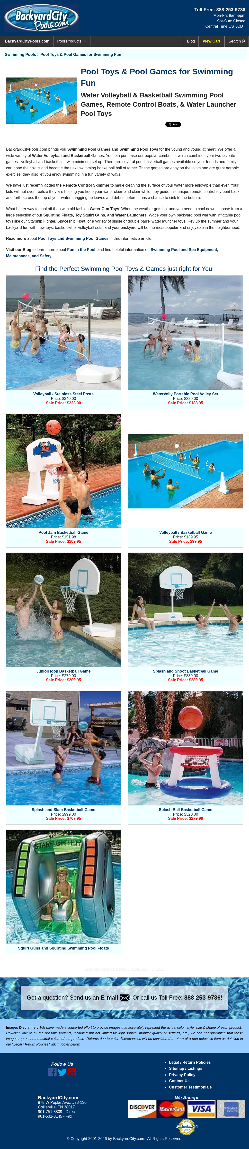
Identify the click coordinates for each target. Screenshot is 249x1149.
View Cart (211, 41)
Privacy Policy (182, 1075)
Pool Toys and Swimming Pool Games (73, 238)
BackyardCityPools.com (27, 41)
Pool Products (69, 41)
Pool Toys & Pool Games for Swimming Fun (80, 54)
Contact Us (179, 1081)
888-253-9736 (230, 9)
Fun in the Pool (81, 250)
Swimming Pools (20, 54)
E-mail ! (116, 997)
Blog (191, 41)
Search (237, 41)
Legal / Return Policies (190, 1062)
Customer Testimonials (190, 1087)
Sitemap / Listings (185, 1068)
